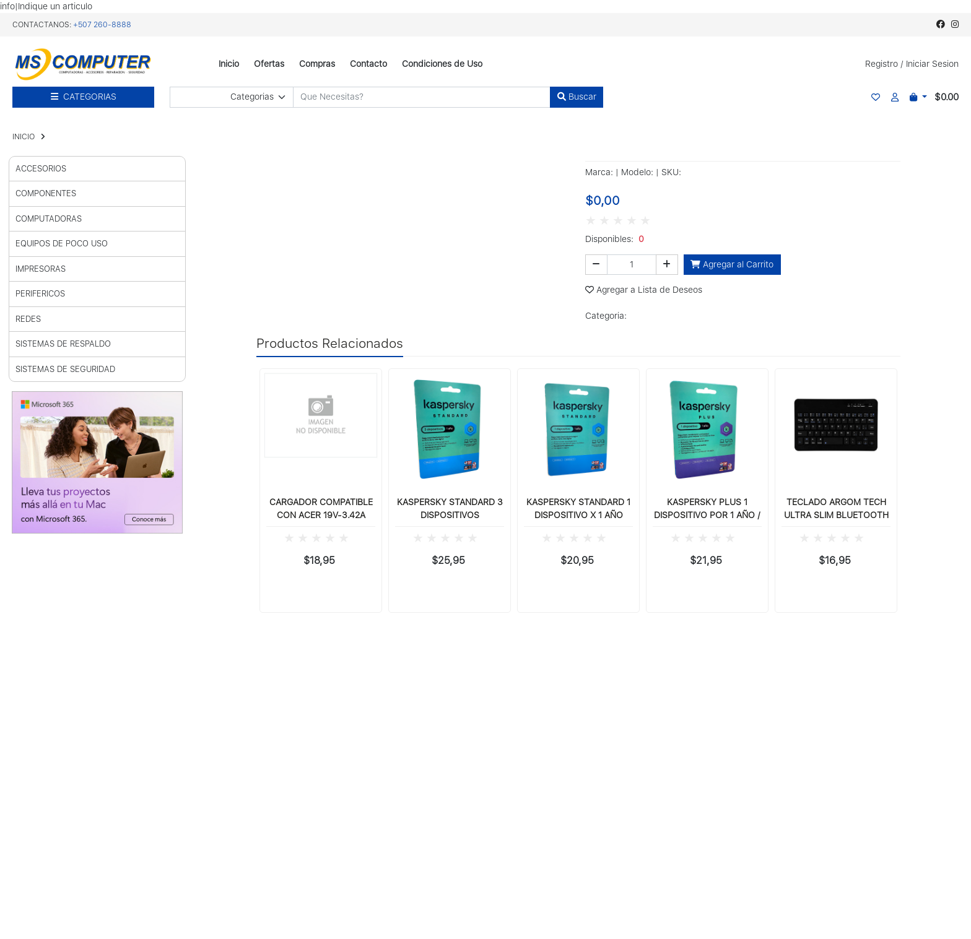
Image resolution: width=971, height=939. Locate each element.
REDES (28, 319)
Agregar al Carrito (731, 264)
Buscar (576, 97)
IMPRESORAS (40, 269)
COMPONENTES (45, 193)
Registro (881, 64)
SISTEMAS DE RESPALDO (63, 343)
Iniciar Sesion (932, 64)
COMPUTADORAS (48, 218)
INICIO (23, 136)
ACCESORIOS (40, 168)
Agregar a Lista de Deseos (643, 290)
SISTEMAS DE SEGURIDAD (65, 369)
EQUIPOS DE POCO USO (61, 243)
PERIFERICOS (40, 293)
